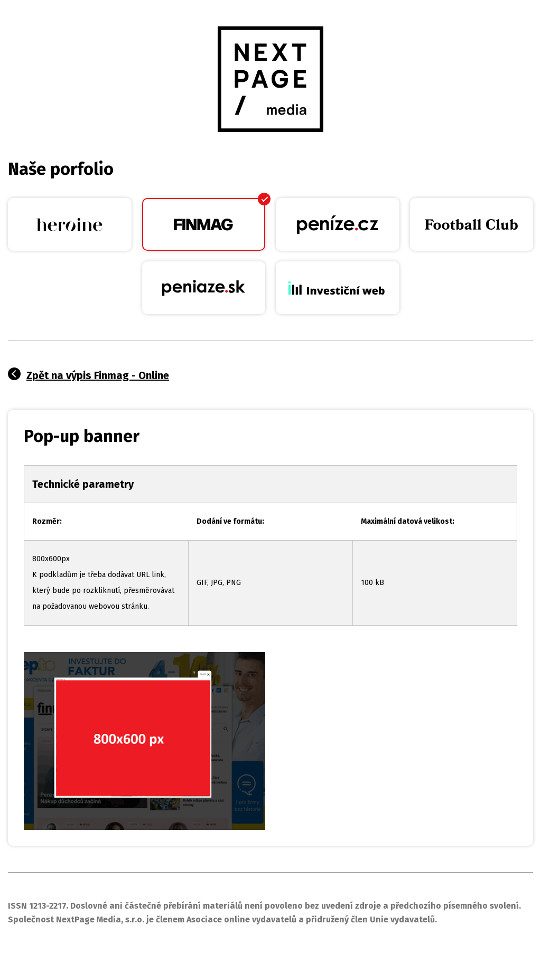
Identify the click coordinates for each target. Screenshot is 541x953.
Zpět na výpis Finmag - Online (97, 375)
